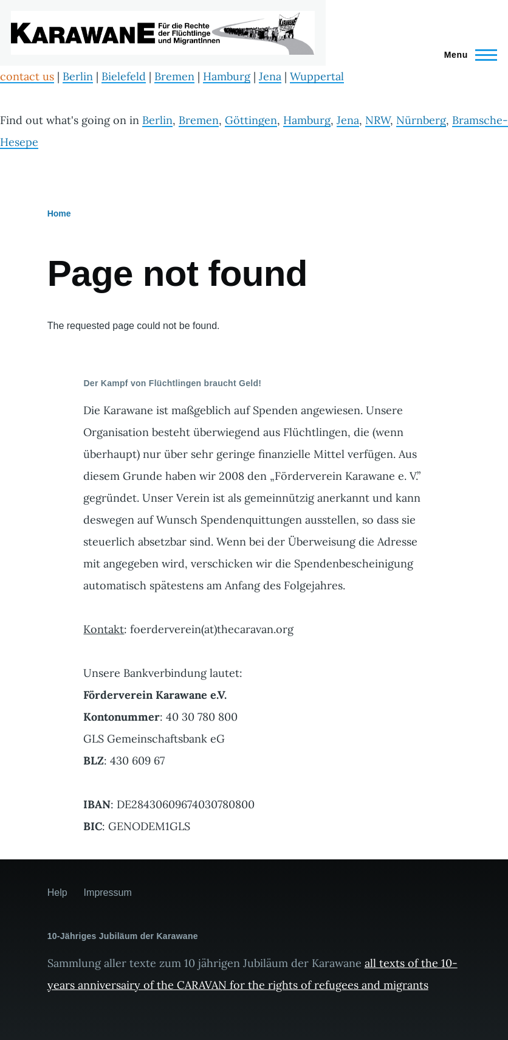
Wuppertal (317, 76)
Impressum (108, 892)
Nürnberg (421, 120)
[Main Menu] (467, 55)
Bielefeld (123, 76)
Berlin (78, 76)
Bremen (174, 76)
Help (57, 892)
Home (59, 213)
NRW (377, 120)
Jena (270, 76)
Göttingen (251, 120)
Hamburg (226, 76)
